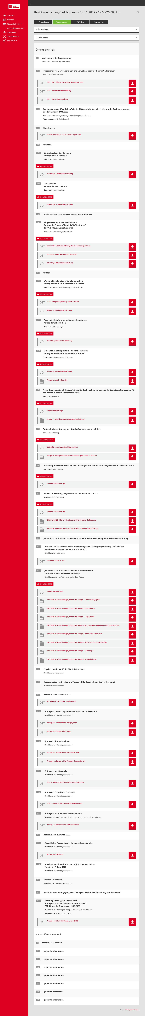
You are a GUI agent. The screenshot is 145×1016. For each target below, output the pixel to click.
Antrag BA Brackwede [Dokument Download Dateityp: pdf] (55, 854)
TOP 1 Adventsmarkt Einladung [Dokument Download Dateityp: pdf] (59, 91)
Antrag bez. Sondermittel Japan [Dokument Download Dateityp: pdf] (59, 731)
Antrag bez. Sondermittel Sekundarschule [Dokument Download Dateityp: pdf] (63, 753)
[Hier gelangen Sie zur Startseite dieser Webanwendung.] (14, 6)
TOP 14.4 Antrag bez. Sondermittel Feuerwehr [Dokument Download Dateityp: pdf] (64, 804)
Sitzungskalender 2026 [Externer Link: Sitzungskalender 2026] (15, 28)
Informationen (43, 22)
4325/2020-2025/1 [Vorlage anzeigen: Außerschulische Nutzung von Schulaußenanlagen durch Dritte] (46, 440)
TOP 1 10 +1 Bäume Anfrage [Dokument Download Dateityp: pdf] (57, 99)
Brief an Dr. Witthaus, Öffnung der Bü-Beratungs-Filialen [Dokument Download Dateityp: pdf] (68, 246)
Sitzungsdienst (132, 1010)
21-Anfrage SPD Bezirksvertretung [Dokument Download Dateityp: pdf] (60, 174)
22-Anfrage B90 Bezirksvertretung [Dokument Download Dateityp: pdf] (60, 263)
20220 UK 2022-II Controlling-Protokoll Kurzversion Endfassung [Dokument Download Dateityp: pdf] (71, 520)
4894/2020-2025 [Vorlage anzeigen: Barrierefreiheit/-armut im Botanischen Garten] (46, 333)
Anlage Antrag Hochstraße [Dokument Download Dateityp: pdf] (57, 380)
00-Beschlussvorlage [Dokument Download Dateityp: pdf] (55, 411)
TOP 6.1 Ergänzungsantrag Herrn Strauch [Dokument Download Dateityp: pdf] (63, 302)
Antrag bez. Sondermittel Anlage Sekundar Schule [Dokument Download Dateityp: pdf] (66, 761)
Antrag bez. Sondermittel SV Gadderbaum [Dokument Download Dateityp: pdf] (63, 825)
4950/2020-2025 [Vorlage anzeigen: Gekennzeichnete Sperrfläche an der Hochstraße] (46, 364)
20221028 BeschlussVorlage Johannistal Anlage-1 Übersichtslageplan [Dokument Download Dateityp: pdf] (73, 600)
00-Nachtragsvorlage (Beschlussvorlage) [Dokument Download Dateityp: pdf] (62, 447)
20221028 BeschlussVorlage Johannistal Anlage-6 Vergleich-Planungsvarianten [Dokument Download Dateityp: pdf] (77, 642)
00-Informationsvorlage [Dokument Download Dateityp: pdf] (56, 484)
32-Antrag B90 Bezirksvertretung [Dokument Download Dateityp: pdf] (59, 310)
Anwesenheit (99, 22)
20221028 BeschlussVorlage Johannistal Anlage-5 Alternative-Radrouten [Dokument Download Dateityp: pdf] (74, 634)
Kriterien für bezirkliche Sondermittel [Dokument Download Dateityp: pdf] (61, 701)
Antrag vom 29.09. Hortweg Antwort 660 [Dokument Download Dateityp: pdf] (62, 921)
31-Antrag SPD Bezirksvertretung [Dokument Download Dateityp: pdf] (59, 341)
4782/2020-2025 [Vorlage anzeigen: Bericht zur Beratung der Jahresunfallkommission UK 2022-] (46, 504)
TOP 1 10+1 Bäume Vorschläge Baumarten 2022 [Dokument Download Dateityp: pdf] (65, 82)
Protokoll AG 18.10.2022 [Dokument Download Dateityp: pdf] (56, 561)
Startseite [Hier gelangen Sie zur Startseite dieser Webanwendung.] (8, 15)
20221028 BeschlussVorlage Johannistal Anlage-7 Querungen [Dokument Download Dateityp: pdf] (70, 651)
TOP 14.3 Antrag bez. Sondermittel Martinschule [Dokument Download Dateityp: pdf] (65, 782)
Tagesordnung (61, 22)
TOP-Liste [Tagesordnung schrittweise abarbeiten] (80, 22)
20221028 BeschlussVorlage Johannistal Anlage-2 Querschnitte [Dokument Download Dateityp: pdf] (71, 608)
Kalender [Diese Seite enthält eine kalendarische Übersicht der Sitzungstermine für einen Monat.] (8, 20)
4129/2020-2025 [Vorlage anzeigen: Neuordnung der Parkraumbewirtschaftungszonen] (46, 403)
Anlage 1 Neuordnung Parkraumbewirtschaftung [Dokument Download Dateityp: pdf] (66, 419)
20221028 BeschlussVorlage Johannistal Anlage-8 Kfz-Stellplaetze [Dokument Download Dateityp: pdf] (72, 659)
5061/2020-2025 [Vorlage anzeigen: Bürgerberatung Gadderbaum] (46, 166)
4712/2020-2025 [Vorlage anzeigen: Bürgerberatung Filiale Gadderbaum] (46, 238)
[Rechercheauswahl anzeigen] (137, 12)
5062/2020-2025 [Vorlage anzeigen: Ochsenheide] (46, 197)
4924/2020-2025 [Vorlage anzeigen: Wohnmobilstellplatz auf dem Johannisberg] (46, 294)
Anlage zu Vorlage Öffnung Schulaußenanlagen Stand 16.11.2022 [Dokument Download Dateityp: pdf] (72, 456)
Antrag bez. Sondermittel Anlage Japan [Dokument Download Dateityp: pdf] (62, 723)
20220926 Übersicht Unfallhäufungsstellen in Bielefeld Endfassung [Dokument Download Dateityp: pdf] (72, 529)
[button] (14, 24)
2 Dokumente (42, 37)
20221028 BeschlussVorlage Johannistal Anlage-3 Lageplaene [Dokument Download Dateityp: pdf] (70, 617)
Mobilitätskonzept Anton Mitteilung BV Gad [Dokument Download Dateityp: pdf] (64, 135)
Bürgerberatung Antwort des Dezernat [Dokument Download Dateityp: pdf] (62, 254)
